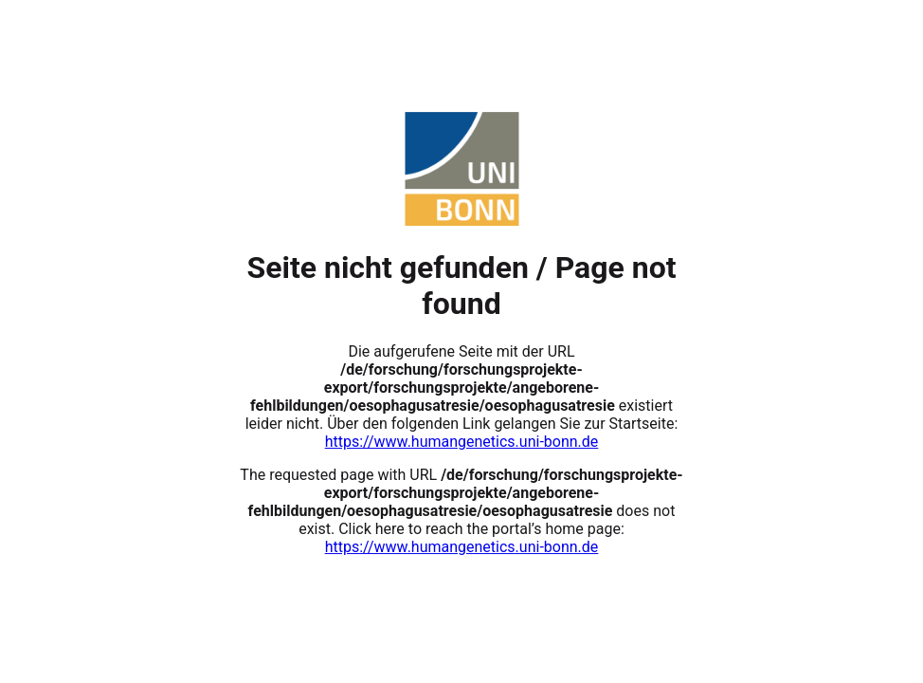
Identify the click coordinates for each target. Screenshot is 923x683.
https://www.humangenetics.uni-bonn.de (462, 442)
